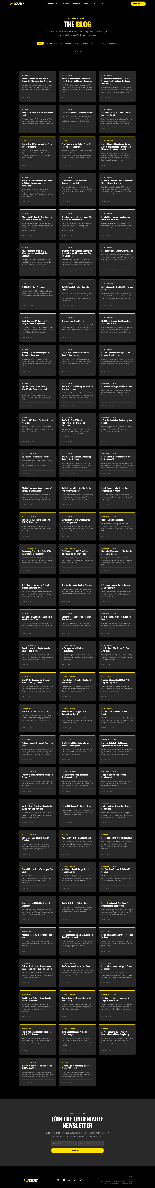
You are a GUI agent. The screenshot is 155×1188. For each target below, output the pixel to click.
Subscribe (104, 3)
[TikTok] (75, 1180)
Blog (95, 3)
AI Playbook (52, 3)
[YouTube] (69, 1180)
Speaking (77, 3)
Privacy (129, 1179)
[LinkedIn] (64, 1180)
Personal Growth (71, 43)
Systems (112, 43)
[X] (81, 1180)
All (40, 43)
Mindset (86, 43)
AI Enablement (52, 43)
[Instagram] (58, 1180)
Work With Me (138, 4)
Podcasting (99, 43)
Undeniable (65, 3)
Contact (129, 1176)
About (86, 3)
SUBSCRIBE (77, 1151)
